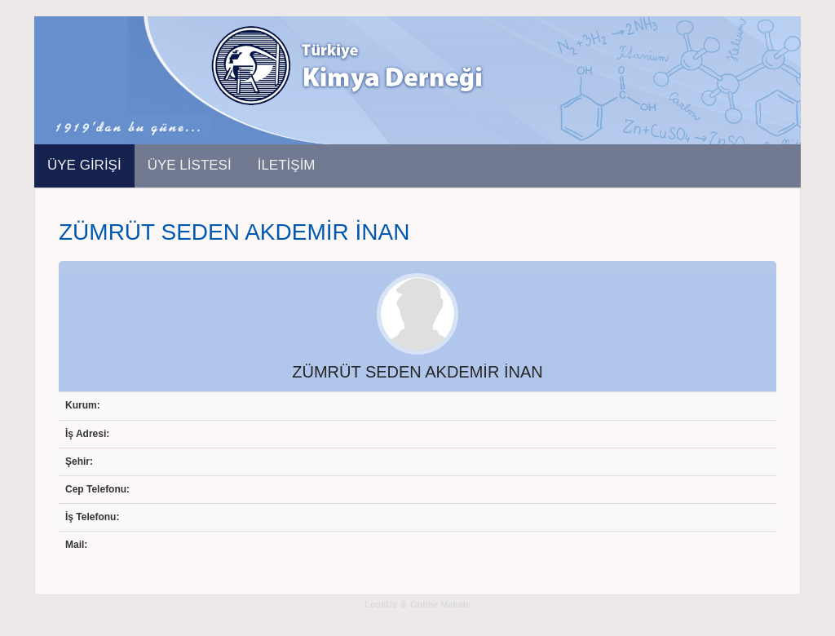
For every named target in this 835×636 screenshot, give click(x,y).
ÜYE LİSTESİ (190, 165)
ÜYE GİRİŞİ (84, 165)
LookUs (380, 604)
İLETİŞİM (287, 165)
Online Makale (440, 604)
